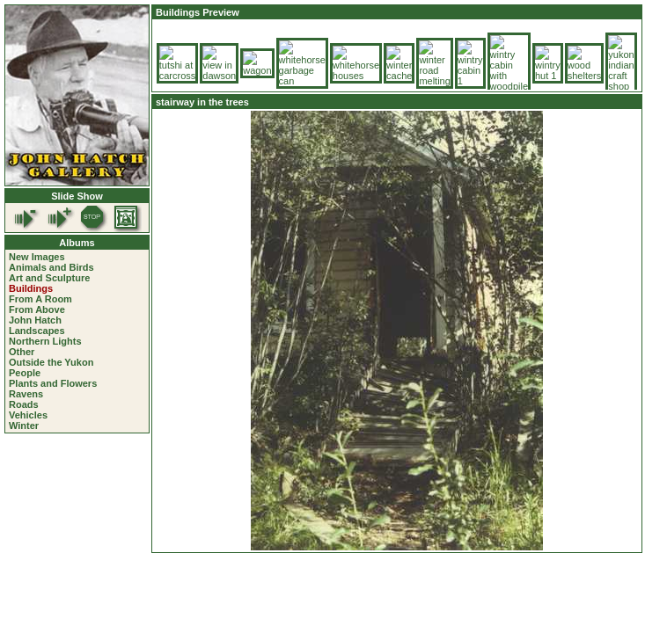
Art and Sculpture (49, 278)
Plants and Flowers (53, 383)
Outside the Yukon (51, 362)
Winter (24, 425)
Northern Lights (45, 341)
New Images (37, 256)
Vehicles (28, 415)
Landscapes (37, 330)
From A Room (40, 299)
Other (21, 351)
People (24, 372)
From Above (37, 309)
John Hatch (35, 320)
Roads (24, 404)
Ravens (26, 394)
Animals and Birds (51, 267)
